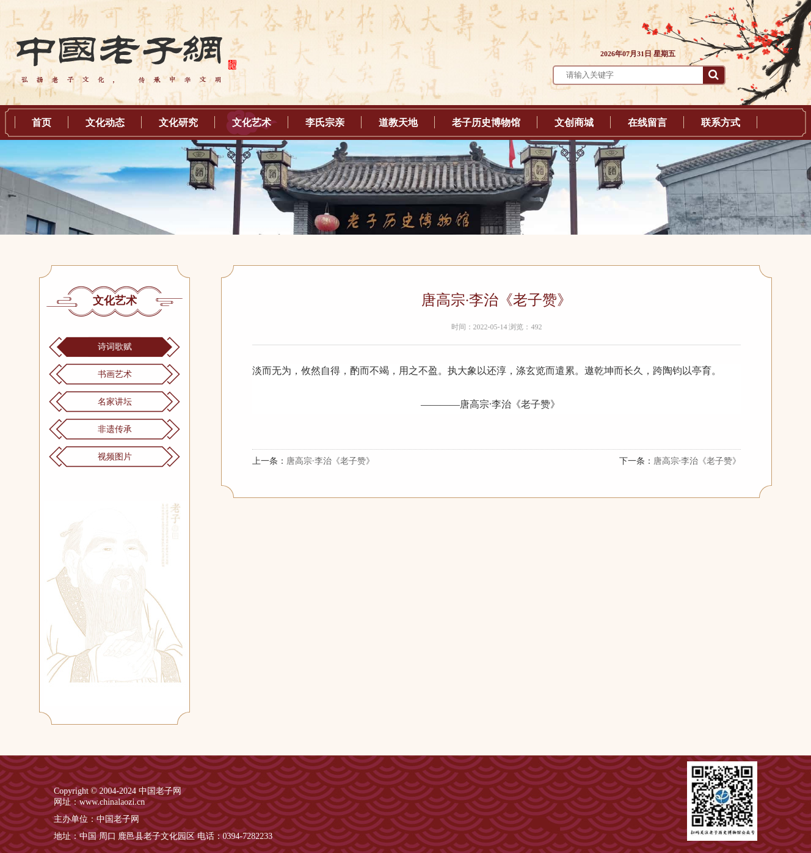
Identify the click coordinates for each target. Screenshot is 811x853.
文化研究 (178, 122)
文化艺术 (251, 122)
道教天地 (398, 122)
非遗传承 (115, 429)
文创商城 (574, 122)
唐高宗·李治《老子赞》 (330, 461)
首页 (41, 122)
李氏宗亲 (324, 122)
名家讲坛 (115, 401)
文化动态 (105, 122)
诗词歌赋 (115, 346)
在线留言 (647, 122)
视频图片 (115, 456)
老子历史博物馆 (486, 122)
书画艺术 (115, 374)
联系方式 (720, 122)
